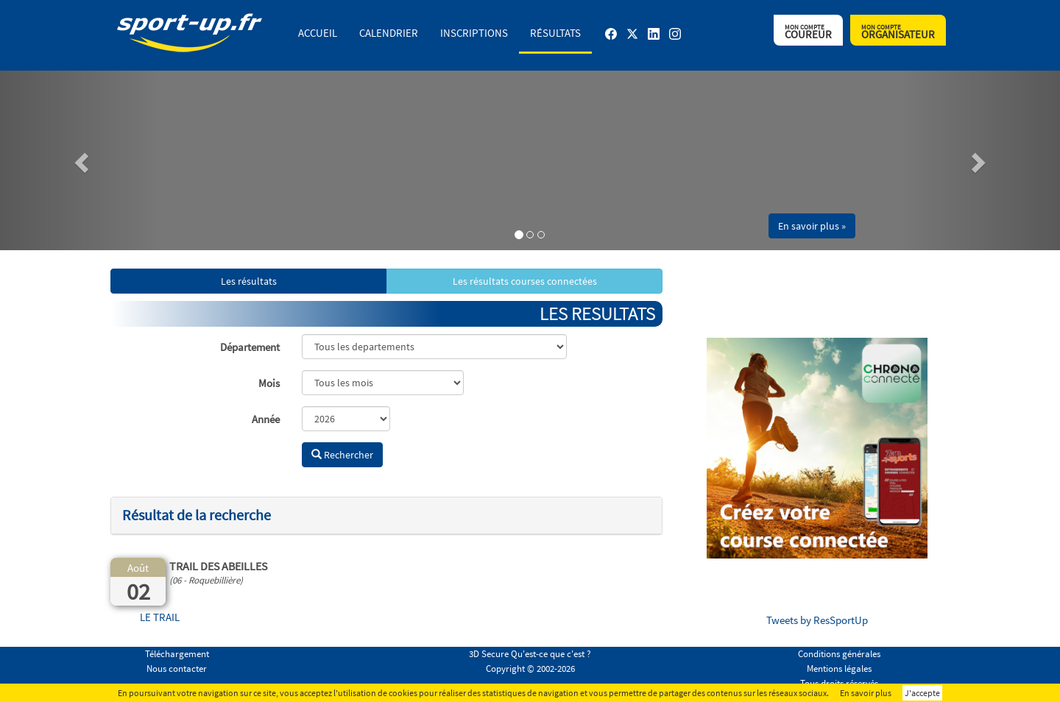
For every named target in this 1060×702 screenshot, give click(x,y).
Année (266, 419)
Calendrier (388, 33)
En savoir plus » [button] (812, 226)
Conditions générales (839, 654)
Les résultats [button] (249, 281)
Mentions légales (839, 668)
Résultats (555, 33)
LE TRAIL (160, 617)
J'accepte (922, 692)
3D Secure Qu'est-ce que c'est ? (530, 654)
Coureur (808, 32)
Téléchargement (177, 654)
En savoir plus (865, 692)
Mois (269, 383)
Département (250, 347)
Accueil (317, 33)
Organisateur (898, 32)
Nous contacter (176, 668)
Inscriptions (474, 33)
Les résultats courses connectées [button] (525, 281)
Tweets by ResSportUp (817, 620)
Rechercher (342, 454)
